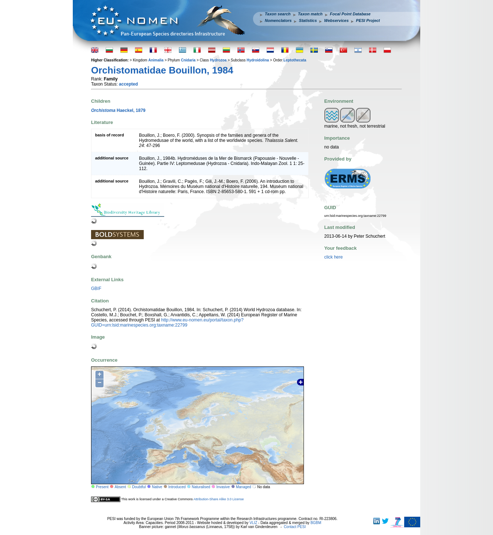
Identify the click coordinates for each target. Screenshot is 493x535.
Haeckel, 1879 (118, 110)
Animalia (155, 60)
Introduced (176, 487)
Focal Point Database (350, 14)
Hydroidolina (257, 60)
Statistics (308, 20)
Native (157, 487)
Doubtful (139, 487)
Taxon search (278, 14)
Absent (120, 487)
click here (333, 257)
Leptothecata (294, 60)
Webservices (336, 20)
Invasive (223, 487)
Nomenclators (278, 20)
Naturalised (201, 487)
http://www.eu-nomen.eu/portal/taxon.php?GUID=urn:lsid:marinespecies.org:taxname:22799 (167, 322)
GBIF (96, 288)
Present (102, 487)
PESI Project (368, 20)
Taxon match (310, 14)
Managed (243, 487)
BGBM (316, 523)
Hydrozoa (218, 60)
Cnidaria (188, 60)
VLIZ (253, 523)
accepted (128, 84)
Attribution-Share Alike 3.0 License (218, 499)
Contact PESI (295, 527)
